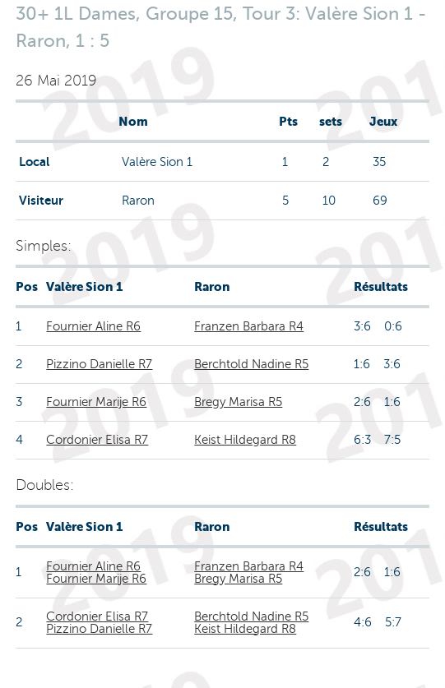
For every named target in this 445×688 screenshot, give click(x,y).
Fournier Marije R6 (96, 402)
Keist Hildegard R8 (245, 439)
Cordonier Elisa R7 (97, 439)
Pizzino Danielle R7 (99, 364)
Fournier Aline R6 (93, 326)
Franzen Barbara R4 (249, 326)
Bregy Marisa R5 (238, 402)
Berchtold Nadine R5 (251, 364)
